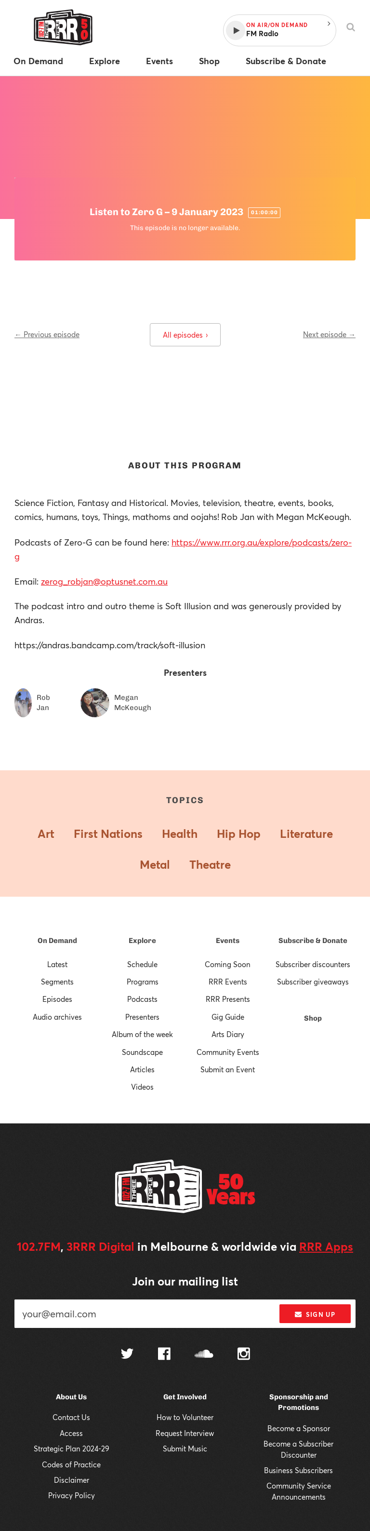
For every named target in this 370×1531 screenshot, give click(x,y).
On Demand (57, 940)
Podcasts (142, 999)
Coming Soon (228, 964)
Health (180, 833)
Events (227, 940)
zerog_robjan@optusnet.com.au (104, 581)
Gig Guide (227, 1017)
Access (71, 1433)
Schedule (142, 964)
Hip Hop (239, 833)
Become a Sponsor (298, 1428)
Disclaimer (71, 1480)
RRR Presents (228, 999)
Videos (142, 1087)
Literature (306, 833)
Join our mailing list (185, 1281)
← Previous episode (46, 334)
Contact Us (71, 1417)
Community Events (228, 1052)
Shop (313, 1018)
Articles (142, 1069)
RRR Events (228, 981)
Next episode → (329, 334)
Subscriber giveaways (313, 981)
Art (46, 833)
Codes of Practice (71, 1464)
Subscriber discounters (313, 964)
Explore (142, 940)
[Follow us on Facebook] (164, 1355)
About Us (71, 1397)
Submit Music (185, 1448)
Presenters (142, 1017)
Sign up (315, 1314)
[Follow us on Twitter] (127, 1354)
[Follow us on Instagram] (244, 1355)
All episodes (185, 335)
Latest (57, 964)
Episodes (57, 999)
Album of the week (142, 1034)
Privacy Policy (71, 1495)
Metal (155, 864)
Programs (143, 981)
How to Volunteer (185, 1417)
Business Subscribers (298, 1470)
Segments (57, 981)
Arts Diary (227, 1034)
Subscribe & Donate (312, 940)
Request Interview (185, 1433)
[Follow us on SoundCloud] (204, 1354)
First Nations (108, 833)
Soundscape (142, 1052)
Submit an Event (227, 1069)
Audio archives (57, 1017)
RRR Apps (326, 1246)
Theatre (210, 864)
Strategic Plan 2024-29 (71, 1448)
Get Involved (185, 1397)
